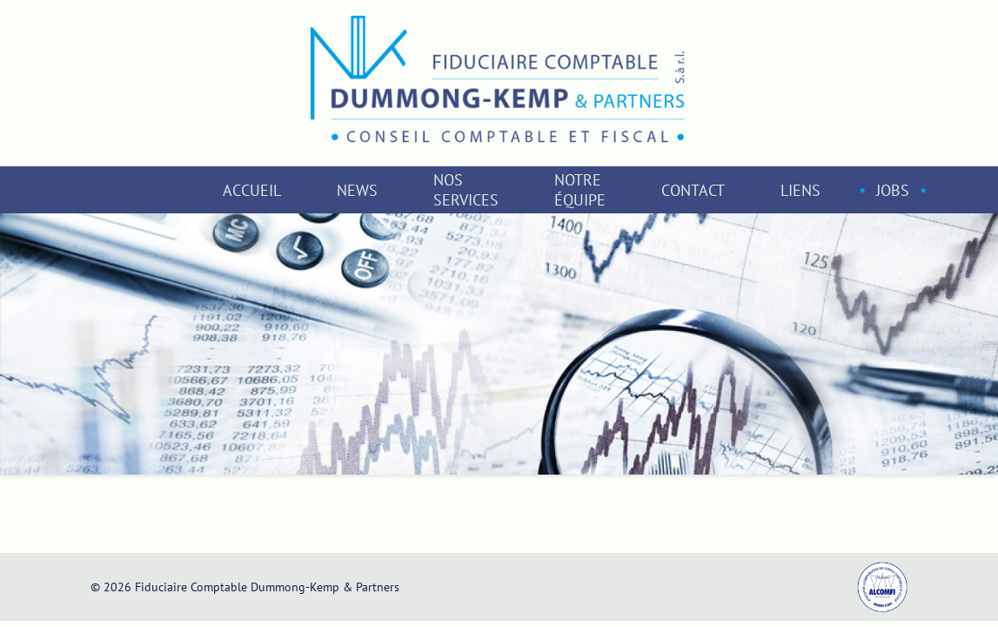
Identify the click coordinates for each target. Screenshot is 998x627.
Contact (693, 190)
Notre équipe (579, 190)
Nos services (465, 190)
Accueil (252, 190)
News (357, 190)
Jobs (892, 190)
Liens (800, 190)
